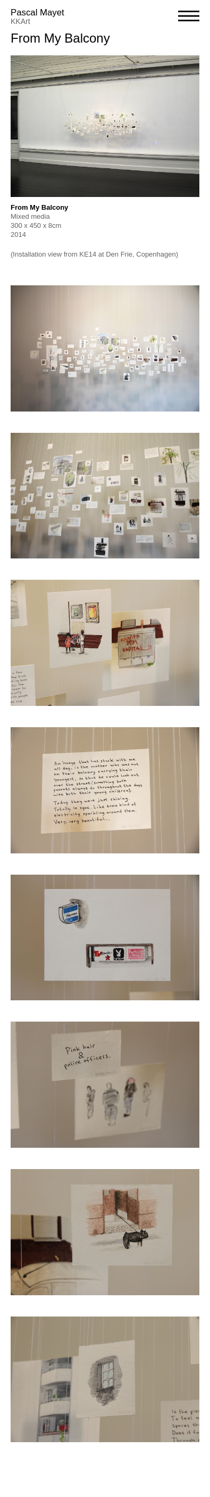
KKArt (20, 21)
